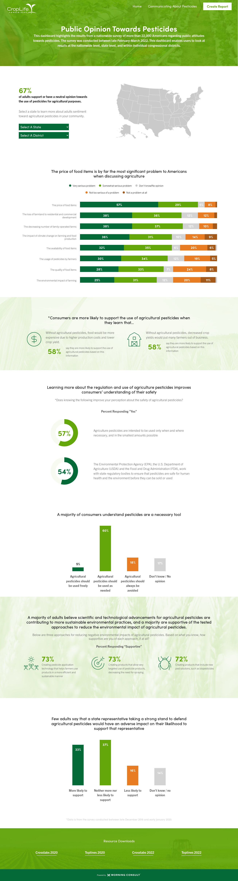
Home (137, 6)
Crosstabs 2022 (143, 852)
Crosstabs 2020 (47, 852)
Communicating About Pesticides (172, 6)
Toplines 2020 (95, 852)
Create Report (217, 6)
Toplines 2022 (191, 852)
